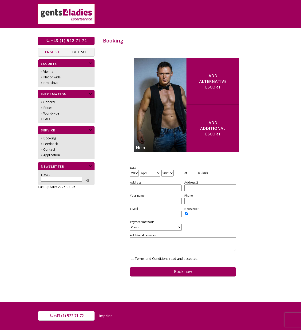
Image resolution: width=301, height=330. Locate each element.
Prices (47, 107)
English (52, 52)
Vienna (48, 71)
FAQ (46, 119)
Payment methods (142, 222)
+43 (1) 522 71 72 (66, 40)
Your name (137, 196)
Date (133, 168)
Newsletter (191, 209)
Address (135, 182)
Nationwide (52, 77)
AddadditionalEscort (213, 128)
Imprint (105, 315)
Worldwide (51, 113)
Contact (49, 149)
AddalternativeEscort (212, 81)
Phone (188, 196)
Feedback (50, 144)
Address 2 (191, 182)
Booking (49, 138)
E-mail (45, 174)
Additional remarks (143, 235)
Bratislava (50, 83)
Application (51, 155)
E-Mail (134, 209)
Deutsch (79, 52)
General (49, 102)
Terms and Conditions (151, 258)
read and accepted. (166, 258)
